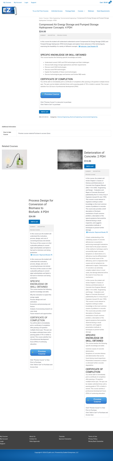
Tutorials (62, 436)
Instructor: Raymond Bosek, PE (42, 257)
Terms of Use (92, 436)
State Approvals (34, 441)
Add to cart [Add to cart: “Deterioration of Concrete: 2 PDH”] (90, 167)
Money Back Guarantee (95, 441)
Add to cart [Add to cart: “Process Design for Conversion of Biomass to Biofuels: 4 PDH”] (35, 223)
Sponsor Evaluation (65, 439)
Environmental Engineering (70, 18)
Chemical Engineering (63, 117)
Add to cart (44, 112)
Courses (46, 18)
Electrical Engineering (76, 117)
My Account (18, 2)
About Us (32, 436)
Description (51, 35)
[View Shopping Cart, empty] (105, 2)
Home (41, 18)
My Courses (7, 2)
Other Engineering (55, 18)
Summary (43, 35)
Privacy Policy (92, 439)
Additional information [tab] (9, 127)
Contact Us (33, 439)
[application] (84, 11)
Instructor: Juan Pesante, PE (90, 46)
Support (33, 2)
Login (26, 2)
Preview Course (62, 35)
